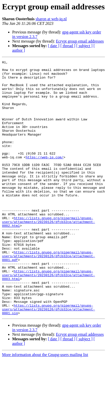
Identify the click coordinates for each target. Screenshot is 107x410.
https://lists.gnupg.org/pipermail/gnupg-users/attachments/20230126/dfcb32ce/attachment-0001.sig (48, 359)
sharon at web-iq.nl (51, 19)
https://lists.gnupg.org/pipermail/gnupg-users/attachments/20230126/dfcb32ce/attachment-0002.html (48, 254)
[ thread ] (67, 46)
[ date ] (53, 46)
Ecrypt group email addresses (80, 41)
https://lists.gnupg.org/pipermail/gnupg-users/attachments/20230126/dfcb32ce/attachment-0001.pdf (48, 295)
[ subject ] (84, 46)
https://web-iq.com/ (44, 177)
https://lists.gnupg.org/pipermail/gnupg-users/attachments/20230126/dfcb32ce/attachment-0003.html (48, 318)
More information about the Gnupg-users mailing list (45, 405)
